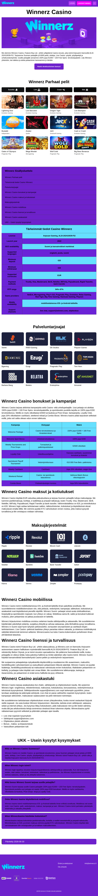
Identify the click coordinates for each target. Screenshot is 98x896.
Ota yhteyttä (62, 867)
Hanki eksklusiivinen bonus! (49, 66)
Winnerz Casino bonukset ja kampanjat (20, 192)
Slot (85, 90)
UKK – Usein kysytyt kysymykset (18, 222)
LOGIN (72, 3)
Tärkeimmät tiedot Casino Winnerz (19, 182)
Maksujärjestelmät (12, 202)
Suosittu (13, 90)
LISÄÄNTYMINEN (84, 3)
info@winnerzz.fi (90, 863)
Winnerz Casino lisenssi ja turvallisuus (20, 212)
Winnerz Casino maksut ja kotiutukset (20, 197)
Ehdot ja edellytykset (65, 863)
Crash (61, 90)
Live (37, 90)
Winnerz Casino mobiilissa (15, 207)
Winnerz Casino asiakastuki (16, 217)
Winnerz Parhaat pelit (13, 177)
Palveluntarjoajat (11, 187)
